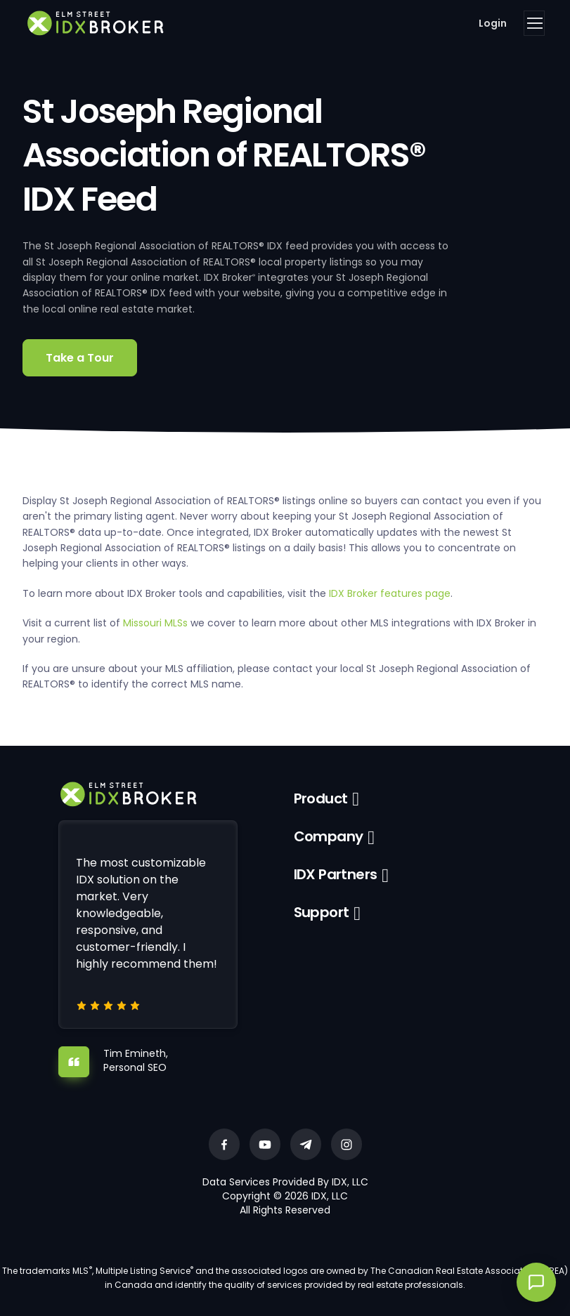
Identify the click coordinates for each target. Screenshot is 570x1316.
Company (328, 836)
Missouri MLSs (155, 623)
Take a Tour (80, 358)
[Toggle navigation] (534, 23)
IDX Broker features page (390, 593)
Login (493, 23)
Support (321, 912)
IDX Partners (335, 874)
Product (321, 798)
